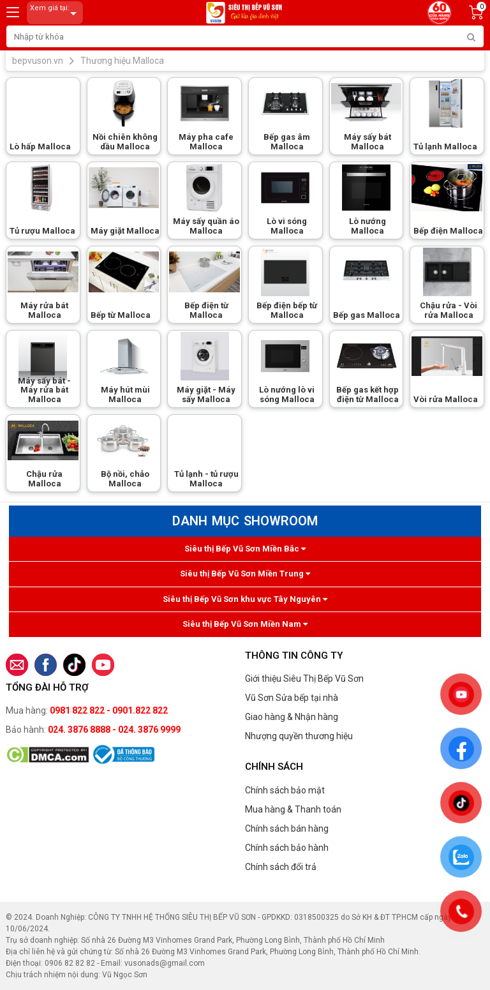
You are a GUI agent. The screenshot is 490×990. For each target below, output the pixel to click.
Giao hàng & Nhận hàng (291, 717)
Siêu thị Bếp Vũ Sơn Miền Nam (245, 624)
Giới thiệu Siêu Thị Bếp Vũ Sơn (304, 678)
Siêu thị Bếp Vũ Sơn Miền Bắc (245, 548)
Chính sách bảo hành (287, 848)
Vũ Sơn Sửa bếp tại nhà (291, 698)
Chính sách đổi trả (280, 867)
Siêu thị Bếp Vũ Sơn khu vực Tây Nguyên (245, 599)
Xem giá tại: (55, 13)
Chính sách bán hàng (287, 828)
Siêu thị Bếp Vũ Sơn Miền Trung (245, 573)
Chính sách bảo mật (285, 790)
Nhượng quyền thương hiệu (299, 736)
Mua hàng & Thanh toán (293, 809)
